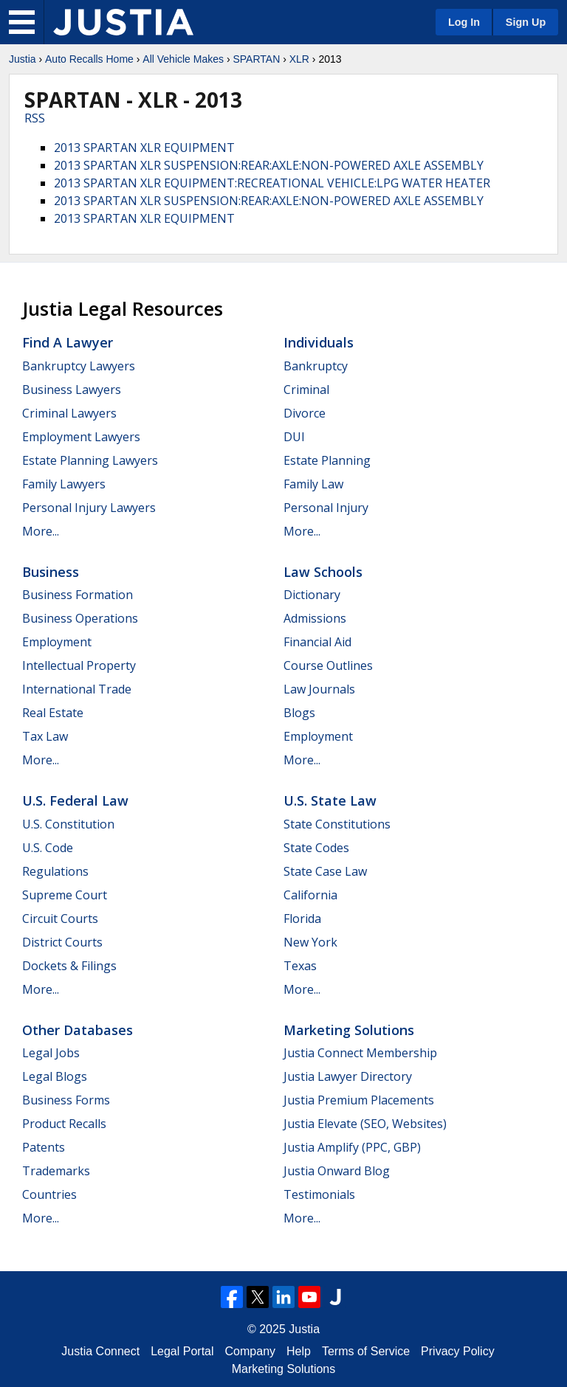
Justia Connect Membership (360, 1053)
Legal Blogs (54, 1076)
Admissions (315, 618)
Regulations (55, 871)
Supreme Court (64, 895)
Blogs (299, 713)
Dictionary (312, 595)
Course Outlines (328, 665)
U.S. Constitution (68, 824)
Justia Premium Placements (359, 1100)
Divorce (305, 413)
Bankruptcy (316, 366)
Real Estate (52, 713)
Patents (43, 1147)
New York (310, 942)
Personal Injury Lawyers (89, 507)
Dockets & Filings (69, 966)
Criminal (306, 389)
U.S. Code (47, 848)
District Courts (62, 942)
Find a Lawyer (67, 342)
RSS (34, 118)
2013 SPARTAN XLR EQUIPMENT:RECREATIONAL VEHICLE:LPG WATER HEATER (272, 183)
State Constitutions (337, 824)
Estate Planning (327, 460)
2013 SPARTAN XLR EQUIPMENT (144, 147)
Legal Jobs (51, 1053)
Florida (302, 918)
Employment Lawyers (81, 437)
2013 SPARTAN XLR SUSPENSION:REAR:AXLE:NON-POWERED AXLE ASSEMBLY (269, 165)
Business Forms (66, 1100)
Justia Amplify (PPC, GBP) (352, 1147)
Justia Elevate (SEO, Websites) (365, 1124)
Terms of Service (366, 1351)
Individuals (319, 342)
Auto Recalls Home (89, 59)
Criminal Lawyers (69, 413)
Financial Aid (317, 642)
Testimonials (319, 1194)
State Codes (316, 848)
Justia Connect (100, 1351)
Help (298, 1351)
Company (250, 1351)
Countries (49, 1194)
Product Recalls (64, 1124)
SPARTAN (256, 59)
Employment (57, 642)
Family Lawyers (64, 484)
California (310, 895)
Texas (300, 966)
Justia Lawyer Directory (348, 1076)
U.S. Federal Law (75, 800)
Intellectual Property (79, 665)
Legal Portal (182, 1351)
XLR (299, 59)
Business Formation (77, 595)
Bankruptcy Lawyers (78, 366)
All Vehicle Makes (183, 59)
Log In (464, 22)
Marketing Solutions (349, 1030)
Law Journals (319, 689)
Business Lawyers (71, 389)
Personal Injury (326, 507)
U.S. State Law (330, 800)
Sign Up (526, 22)
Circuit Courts (60, 918)
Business (50, 572)
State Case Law (325, 871)
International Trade (76, 689)
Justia (22, 59)
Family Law (313, 484)
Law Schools (323, 572)
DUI (294, 437)
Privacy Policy (458, 1351)
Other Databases (77, 1030)
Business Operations (80, 618)
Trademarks (56, 1171)
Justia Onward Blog (337, 1171)
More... (40, 531)
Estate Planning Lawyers (90, 460)
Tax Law (45, 736)
